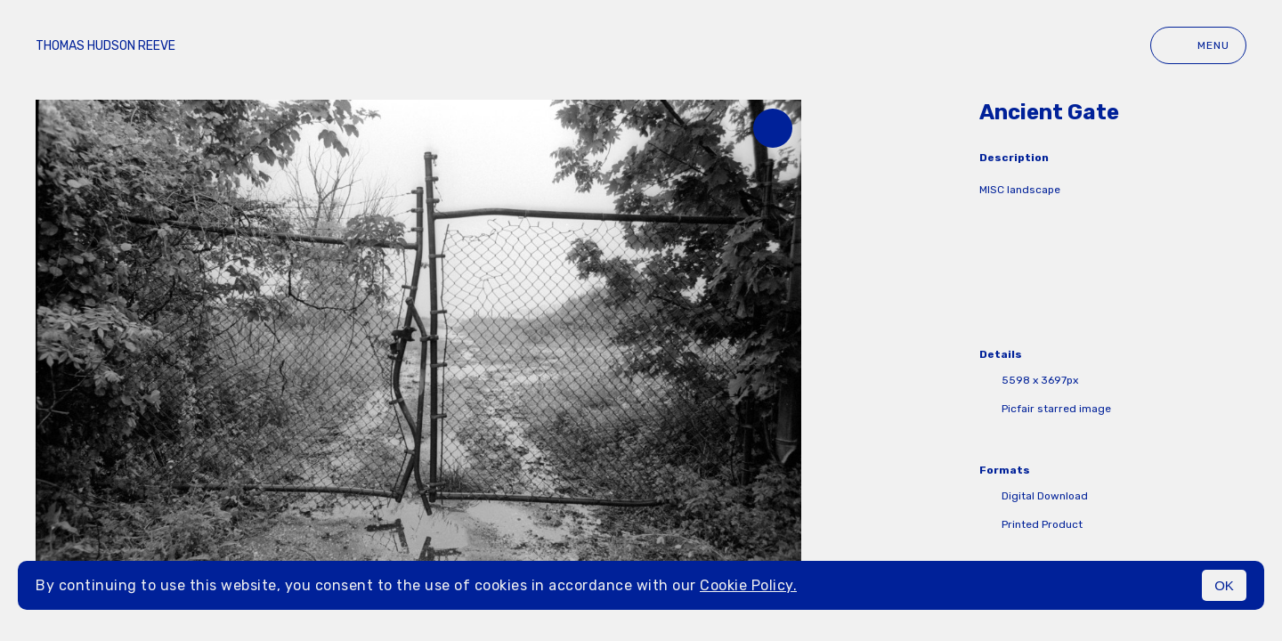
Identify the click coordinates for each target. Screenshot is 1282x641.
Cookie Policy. (748, 585)
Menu (1198, 45)
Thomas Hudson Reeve (105, 45)
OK (1224, 585)
